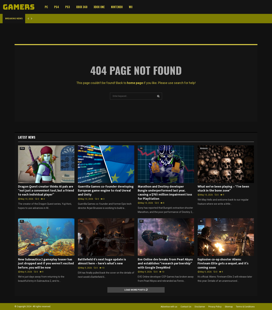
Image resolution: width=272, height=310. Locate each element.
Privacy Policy (215, 306)
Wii (131, 7)
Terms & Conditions (245, 306)
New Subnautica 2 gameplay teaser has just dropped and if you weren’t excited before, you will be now (46, 263)
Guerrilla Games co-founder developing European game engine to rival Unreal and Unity (106, 190)
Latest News (26, 137)
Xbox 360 (81, 7)
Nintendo (117, 7)
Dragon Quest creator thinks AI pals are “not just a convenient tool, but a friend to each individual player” (46, 190)
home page (135, 83)
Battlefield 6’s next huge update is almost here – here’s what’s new (102, 261)
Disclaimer (200, 306)
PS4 (56, 7)
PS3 (67, 7)
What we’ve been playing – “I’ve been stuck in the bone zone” (223, 188)
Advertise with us (169, 306)
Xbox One (99, 7)
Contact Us (186, 306)
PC (46, 7)
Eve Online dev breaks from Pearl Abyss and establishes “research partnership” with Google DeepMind (165, 263)
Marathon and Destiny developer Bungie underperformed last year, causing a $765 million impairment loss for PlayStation (165, 192)
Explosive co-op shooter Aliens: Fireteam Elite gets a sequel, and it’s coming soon (223, 263)
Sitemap (229, 306)
